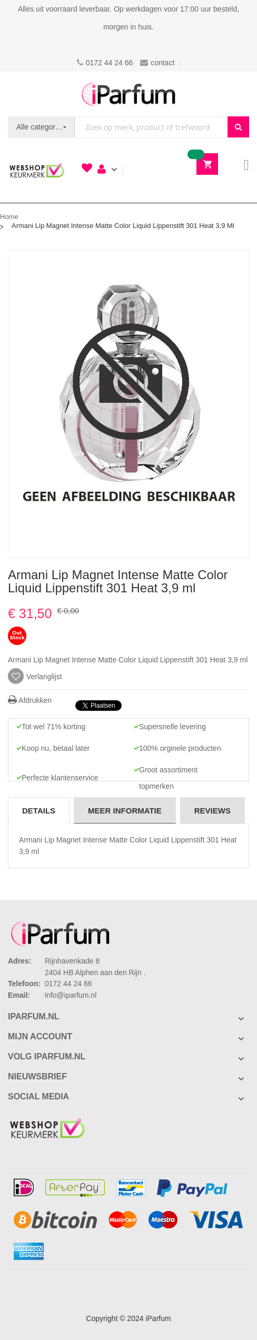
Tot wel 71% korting (53, 726)
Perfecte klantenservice (60, 777)
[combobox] (151, 127)
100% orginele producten (180, 748)
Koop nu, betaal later (56, 748)
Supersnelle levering (172, 726)
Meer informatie (125, 810)
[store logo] (128, 94)
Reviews (212, 810)
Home (9, 217)
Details (38, 810)
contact (157, 62)
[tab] (39, 810)
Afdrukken (30, 700)
